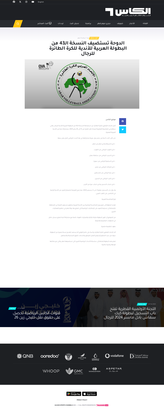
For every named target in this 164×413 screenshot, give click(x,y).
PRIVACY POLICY (82, 400)
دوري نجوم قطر (104, 24)
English (41, 2)
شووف (120, 24)
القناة (145, 24)
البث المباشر (44, 23)
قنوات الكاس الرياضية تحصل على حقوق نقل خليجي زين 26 (36, 316)
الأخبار (132, 24)
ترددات (60, 24)
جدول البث (74, 24)
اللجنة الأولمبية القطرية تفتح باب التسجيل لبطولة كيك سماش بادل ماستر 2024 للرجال (130, 313)
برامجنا (88, 24)
